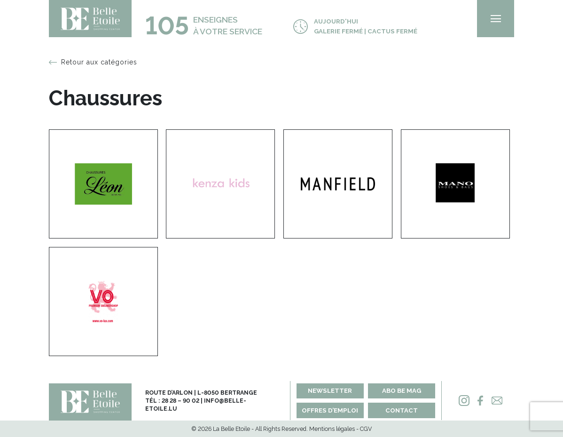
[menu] (495, 18)
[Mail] (497, 400)
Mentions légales (332, 428)
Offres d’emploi (330, 410)
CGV (366, 428)
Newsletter (330, 390)
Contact (401, 410)
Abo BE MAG (401, 390)
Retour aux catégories (99, 62)
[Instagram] (464, 400)
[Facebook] (480, 400)
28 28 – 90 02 (180, 400)
